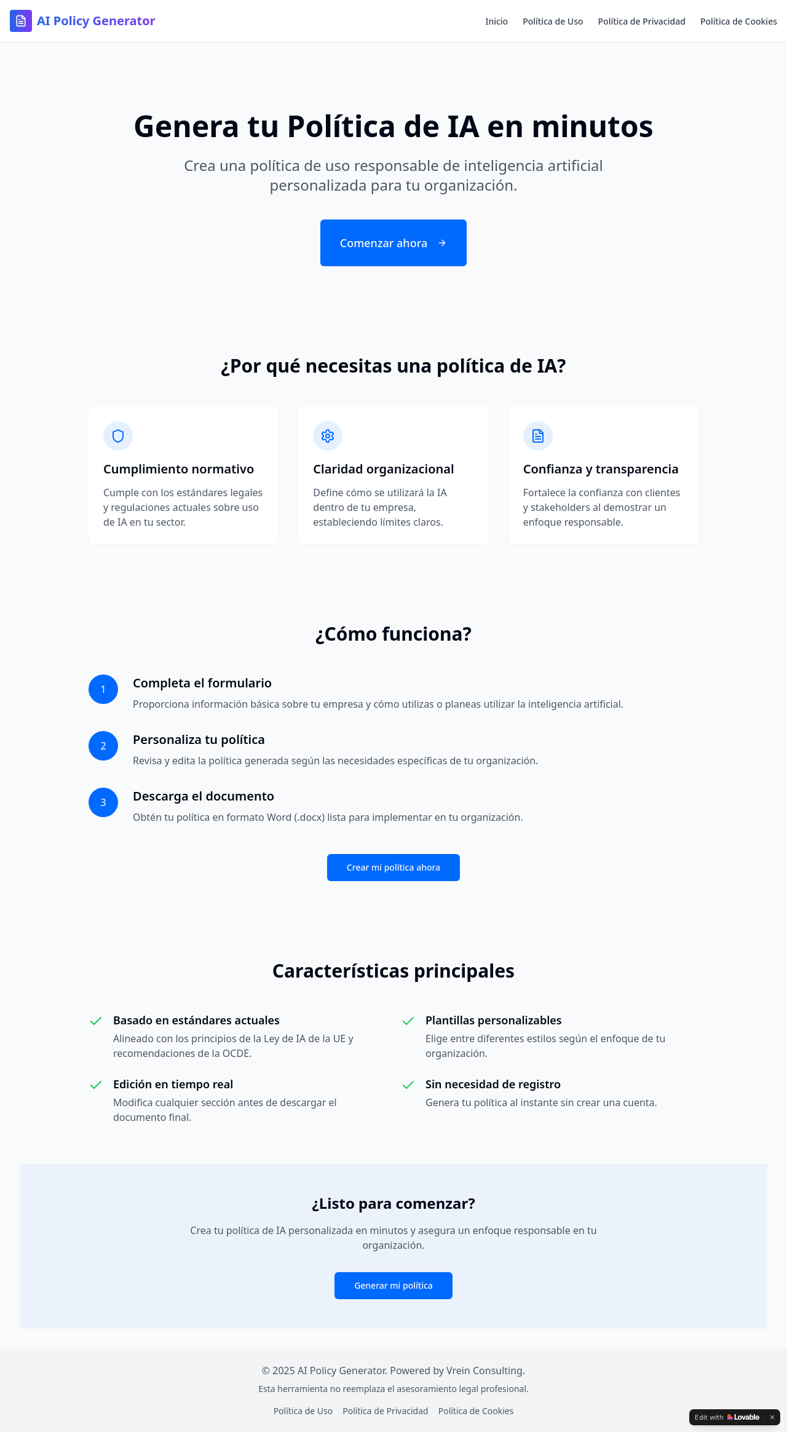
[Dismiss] (772, 1417)
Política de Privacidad (642, 21)
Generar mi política (393, 1285)
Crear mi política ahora (393, 867)
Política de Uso (553, 21)
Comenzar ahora (393, 242)
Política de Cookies (738, 21)
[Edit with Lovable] (727, 1417)
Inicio (496, 21)
